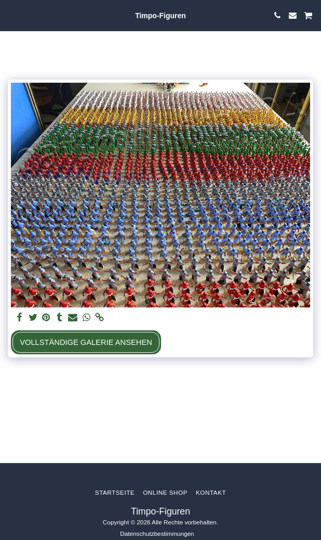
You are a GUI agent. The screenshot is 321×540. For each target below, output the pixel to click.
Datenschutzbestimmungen (157, 533)
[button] (11, 15)
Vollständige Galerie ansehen (86, 342)
